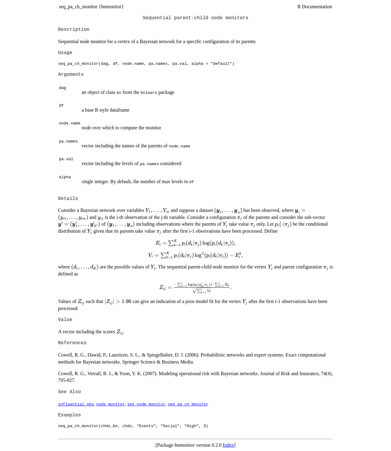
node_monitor (110, 404)
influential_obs (76, 404)
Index (228, 445)
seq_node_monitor (146, 404)
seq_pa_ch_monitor (188, 404)
